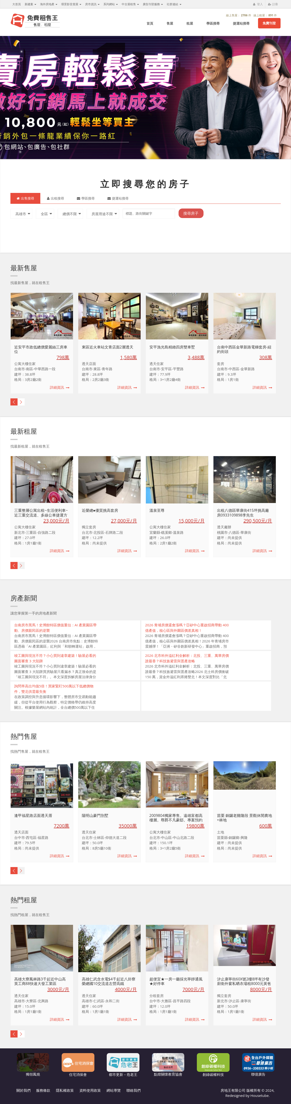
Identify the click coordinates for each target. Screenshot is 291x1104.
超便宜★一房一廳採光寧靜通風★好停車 (176, 981)
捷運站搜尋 (241, 23)
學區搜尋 (213, 23)
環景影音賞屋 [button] (71, 4)
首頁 (150, 23)
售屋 (169, 23)
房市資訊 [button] (92, 4)
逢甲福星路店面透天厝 (33, 815)
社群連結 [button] (174, 4)
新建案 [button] (30, 4)
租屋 (189, 23)
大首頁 (16, 4)
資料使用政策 (90, 1090)
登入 (258, 4)
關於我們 (23, 1090)
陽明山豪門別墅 (95, 815)
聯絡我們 (133, 1090)
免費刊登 (269, 23)
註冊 (273, 4)
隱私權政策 (65, 1090)
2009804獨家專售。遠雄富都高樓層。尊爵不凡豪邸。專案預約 (176, 818)
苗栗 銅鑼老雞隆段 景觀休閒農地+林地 (244, 818)
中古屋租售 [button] (130, 4)
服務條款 (43, 1090)
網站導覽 (113, 1090)
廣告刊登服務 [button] (153, 4)
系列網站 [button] (110, 4)
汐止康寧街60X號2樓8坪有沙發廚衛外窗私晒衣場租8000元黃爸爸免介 (244, 983)
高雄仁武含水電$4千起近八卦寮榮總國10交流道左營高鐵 (108, 981)
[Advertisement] (206, 698)
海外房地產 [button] (48, 4)
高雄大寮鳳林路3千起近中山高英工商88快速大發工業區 (40, 981)
